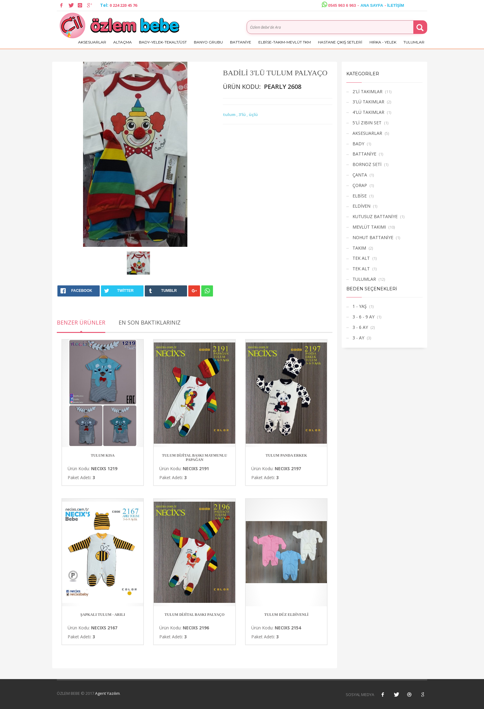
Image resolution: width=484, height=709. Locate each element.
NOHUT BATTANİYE (373, 237)
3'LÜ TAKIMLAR (368, 102)
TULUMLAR (413, 42)
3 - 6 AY (360, 327)
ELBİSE (360, 196)
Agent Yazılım (107, 693)
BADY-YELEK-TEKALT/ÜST (163, 42)
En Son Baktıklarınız (150, 322)
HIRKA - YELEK (382, 42)
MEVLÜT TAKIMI (369, 227)
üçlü (253, 114)
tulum (229, 114)
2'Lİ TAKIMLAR (367, 91)
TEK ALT (361, 258)
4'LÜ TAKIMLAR (368, 112)
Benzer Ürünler (81, 322)
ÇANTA (360, 175)
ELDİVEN (361, 206)
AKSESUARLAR (92, 42)
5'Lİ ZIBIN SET (367, 123)
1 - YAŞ (360, 306)
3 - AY (358, 338)
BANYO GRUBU (208, 42)
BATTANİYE (240, 42)
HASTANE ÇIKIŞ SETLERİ (340, 42)
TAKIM (359, 248)
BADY (358, 144)
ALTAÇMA (122, 42)
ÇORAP (360, 185)
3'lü (243, 114)
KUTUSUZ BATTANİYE (375, 216)
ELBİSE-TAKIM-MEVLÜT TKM (284, 42)
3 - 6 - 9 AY (363, 317)
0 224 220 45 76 (123, 5)
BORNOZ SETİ (367, 164)
